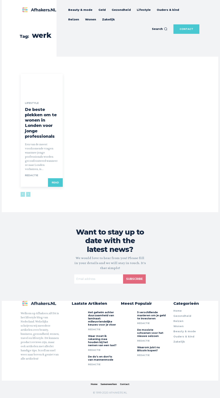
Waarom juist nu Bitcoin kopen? (148, 349)
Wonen (178, 326)
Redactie (31, 175)
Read (55, 182)
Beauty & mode (184, 331)
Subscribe (134, 279)
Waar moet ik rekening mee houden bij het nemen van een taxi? (102, 340)
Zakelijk (179, 341)
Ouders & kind (183, 336)
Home (177, 310)
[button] (160, 29)
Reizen (178, 321)
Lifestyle (32, 103)
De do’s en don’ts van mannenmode (100, 358)
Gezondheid (182, 315)
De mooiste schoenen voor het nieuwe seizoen (150, 333)
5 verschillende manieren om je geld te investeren (151, 315)
